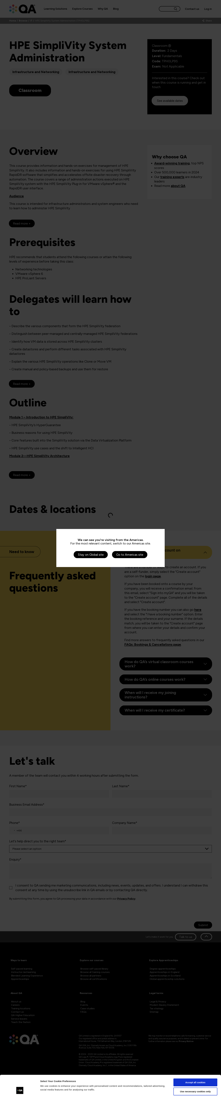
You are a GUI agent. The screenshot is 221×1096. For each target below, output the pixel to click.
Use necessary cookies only (195, 1072)
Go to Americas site (129, 554)
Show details (47, 1090)
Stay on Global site (91, 554)
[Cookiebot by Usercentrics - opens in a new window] (19, 1090)
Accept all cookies (195, 1063)
